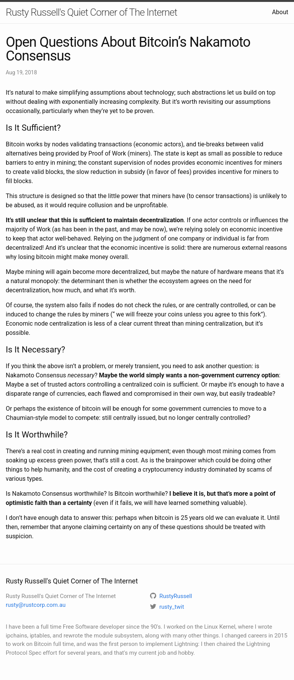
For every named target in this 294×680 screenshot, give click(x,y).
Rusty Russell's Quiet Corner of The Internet (91, 12)
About (280, 12)
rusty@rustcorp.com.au (35, 604)
